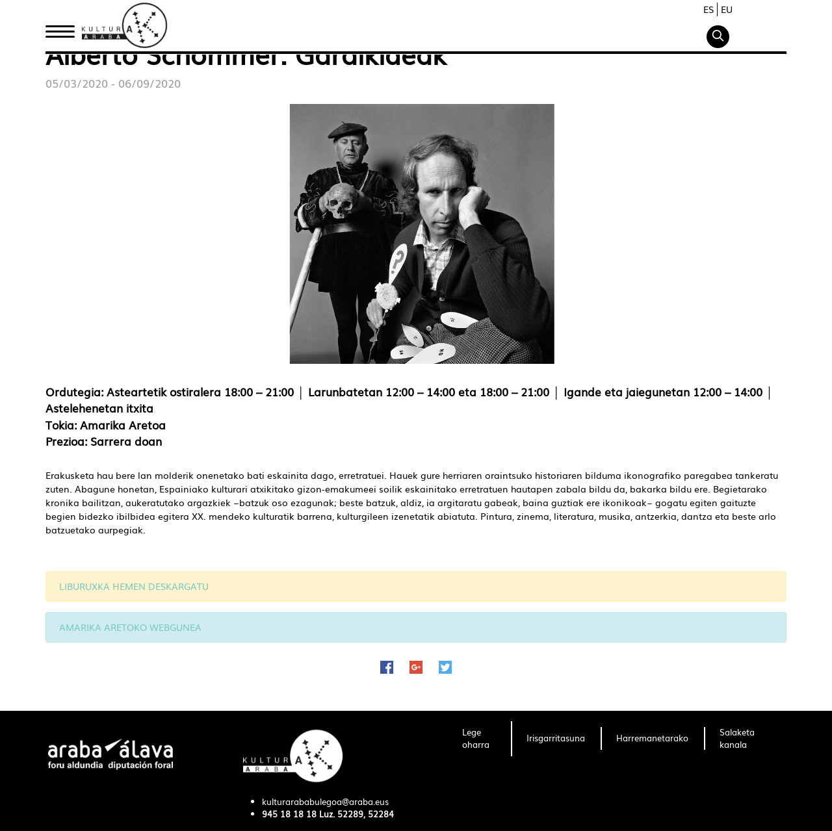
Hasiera (65, 27)
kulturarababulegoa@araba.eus (325, 801)
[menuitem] (479, 738)
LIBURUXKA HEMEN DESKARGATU (134, 586)
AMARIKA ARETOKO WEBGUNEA (130, 626)
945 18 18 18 (289, 814)
